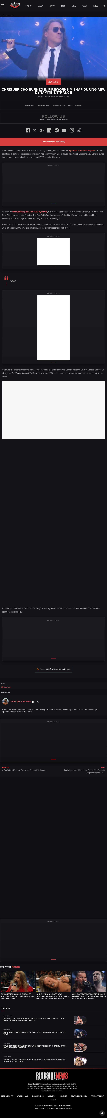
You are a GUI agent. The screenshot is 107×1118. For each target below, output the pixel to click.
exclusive (43, 1088)
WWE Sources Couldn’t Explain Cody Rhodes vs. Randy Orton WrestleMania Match (35, 1047)
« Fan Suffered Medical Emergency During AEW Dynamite (24, 770)
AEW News (9, 15)
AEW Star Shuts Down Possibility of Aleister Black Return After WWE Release (34, 1060)
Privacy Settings (40, 1108)
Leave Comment (75, 105)
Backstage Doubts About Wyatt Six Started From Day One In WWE (34, 1033)
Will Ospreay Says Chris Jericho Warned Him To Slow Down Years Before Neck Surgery (89, 996)
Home (28, 6)
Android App (43, 105)
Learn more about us (54, 1091)
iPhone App (30, 105)
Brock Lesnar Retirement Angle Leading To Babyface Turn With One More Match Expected (34, 1020)
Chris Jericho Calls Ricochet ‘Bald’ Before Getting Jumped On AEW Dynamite (17, 996)
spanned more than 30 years (82, 150)
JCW (84, 6)
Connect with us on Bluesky (53, 142)
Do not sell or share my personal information (59, 1108)
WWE (40, 6)
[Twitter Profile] (38, 702)
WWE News (7, 1016)
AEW (52, 6)
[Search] (103, 6)
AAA (73, 6)
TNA (63, 6)
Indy (95, 6)
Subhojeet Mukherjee (45, 96)
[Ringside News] (52, 1081)
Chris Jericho (6, 687)
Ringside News (45, 1084)
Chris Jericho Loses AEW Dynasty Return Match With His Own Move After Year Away (52, 996)
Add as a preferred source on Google (53, 669)
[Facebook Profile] (33, 701)
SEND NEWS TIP (58, 105)
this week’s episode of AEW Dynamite (29, 212)
